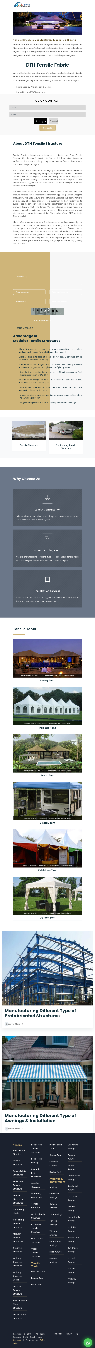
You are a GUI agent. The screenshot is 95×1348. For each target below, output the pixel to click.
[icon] (47, 498)
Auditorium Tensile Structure (18, 1185)
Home (18, 12)
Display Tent (55, 1172)
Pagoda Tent (37, 1278)
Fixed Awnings (56, 1251)
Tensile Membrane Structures (18, 1199)
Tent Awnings (56, 1214)
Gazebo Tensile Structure (35, 1253)
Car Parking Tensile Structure (66, 452)
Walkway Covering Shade (17, 1276)
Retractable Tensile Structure (36, 1148)
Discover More (14, 1024)
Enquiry (69, 1333)
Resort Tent (36, 1284)
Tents (63, 12)
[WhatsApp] (88, 1339)
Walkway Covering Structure (17, 1262)
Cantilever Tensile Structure (36, 1228)
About (29, 12)
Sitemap (17, 1340)
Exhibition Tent (38, 1271)
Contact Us (35, 17)
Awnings (21, 17)
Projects (58, 1333)
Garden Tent (56, 1155)
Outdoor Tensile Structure (17, 1290)
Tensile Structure (46, 12)
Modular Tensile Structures (18, 1238)
